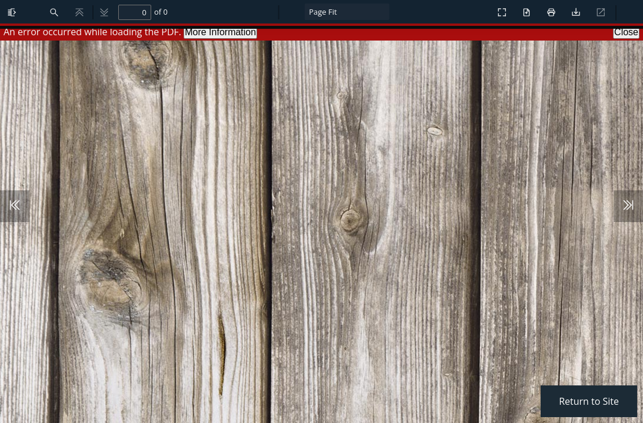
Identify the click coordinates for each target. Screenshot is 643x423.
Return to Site (589, 401)
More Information (220, 32)
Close (626, 32)
